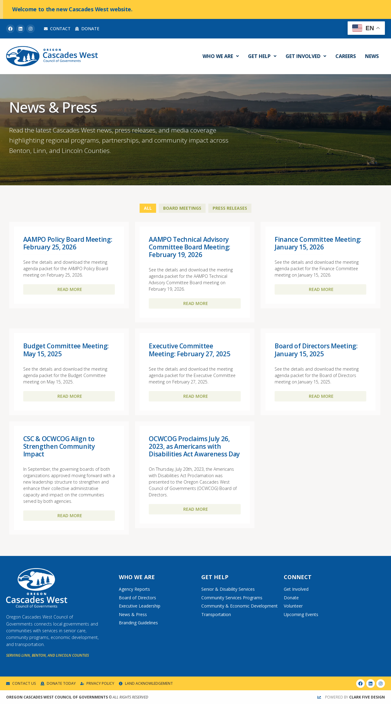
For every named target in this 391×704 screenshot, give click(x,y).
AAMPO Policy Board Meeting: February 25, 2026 (67, 243)
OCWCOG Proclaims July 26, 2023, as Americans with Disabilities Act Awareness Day (194, 446)
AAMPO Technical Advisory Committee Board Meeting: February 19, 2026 (189, 247)
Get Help (262, 56)
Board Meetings (182, 208)
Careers (345, 56)
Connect (298, 577)
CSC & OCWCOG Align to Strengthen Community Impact (59, 446)
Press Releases (230, 208)
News (372, 56)
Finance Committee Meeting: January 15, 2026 (318, 243)
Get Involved (306, 56)
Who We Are (221, 56)
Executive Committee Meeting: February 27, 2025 (189, 350)
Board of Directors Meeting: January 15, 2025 (316, 350)
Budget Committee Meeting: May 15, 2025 (66, 350)
